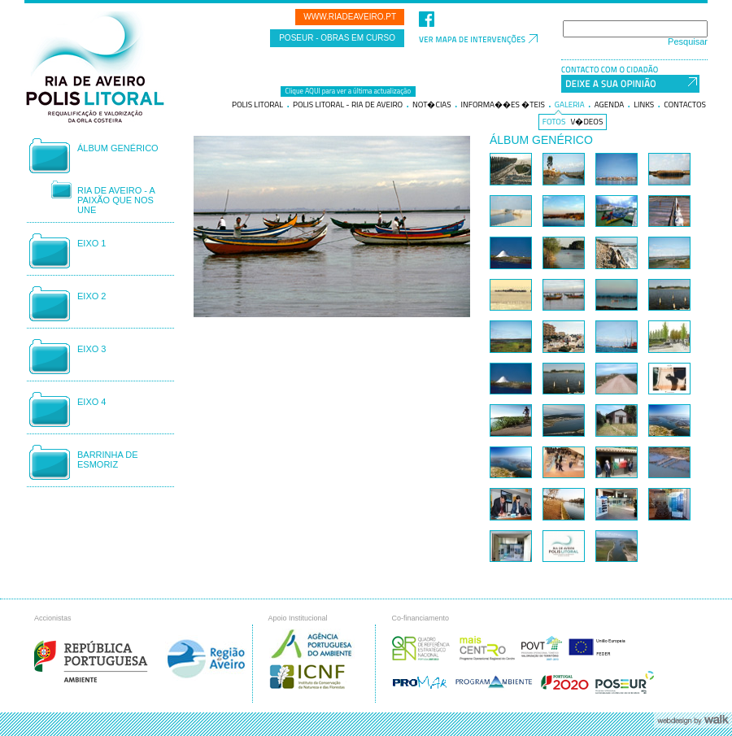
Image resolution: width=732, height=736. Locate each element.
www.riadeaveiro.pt (349, 16)
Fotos (554, 122)
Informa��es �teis (503, 105)
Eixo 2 (91, 296)
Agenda (610, 105)
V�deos (587, 122)
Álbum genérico (118, 148)
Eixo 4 (91, 402)
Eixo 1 (91, 243)
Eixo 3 (91, 349)
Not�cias (431, 105)
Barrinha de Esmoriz (107, 459)
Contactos (685, 105)
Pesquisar (688, 41)
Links (644, 105)
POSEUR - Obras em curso (337, 37)
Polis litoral (257, 105)
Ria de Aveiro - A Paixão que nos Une (116, 200)
